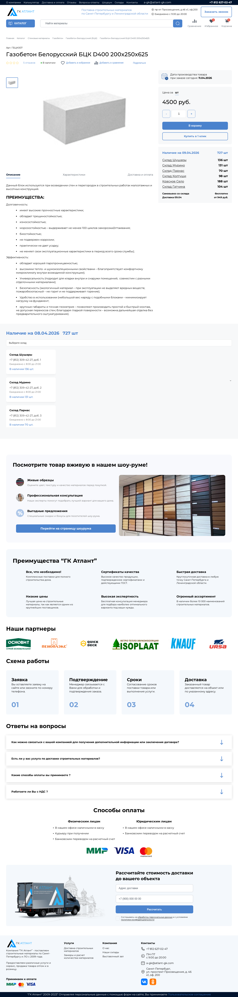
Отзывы (71, 2)
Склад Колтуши (174, 176)
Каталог (21, 38)
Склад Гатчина (173, 186)
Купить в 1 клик (195, 136)
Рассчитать (154, 909)
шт (176, 92)
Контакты (132, 2)
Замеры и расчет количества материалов (79, 956)
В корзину (195, 125)
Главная (10, 38)
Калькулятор (31, 2)
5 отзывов (29, 62)
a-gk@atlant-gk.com (157, 2)
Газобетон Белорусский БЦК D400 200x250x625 (124, 38)
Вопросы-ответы (89, 2)
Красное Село (173, 181)
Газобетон (57, 38)
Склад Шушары (174, 160)
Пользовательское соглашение (189, 994)
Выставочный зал (113, 956)
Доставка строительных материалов (78, 949)
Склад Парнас (173, 171)
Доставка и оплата (53, 2)
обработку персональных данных (155, 917)
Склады (119, 2)
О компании (13, 2)
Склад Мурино (173, 165)
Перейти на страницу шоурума (65, 528)
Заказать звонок (216, 11)
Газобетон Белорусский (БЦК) (81, 38)
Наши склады (110, 952)
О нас (105, 948)
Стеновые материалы (39, 38)
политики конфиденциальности (137, 919)
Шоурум (107, 2)
